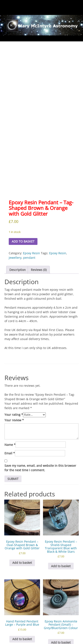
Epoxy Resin (31, 213)
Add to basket (23, 201)
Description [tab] (17, 229)
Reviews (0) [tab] (39, 229)
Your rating (13, 374)
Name (10, 405)
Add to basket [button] (22, 522)
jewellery (15, 217)
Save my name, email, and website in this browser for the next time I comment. (40, 427)
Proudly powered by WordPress (26, 640)
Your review (14, 380)
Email (9, 413)
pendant (29, 217)
